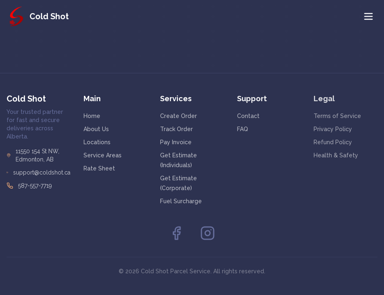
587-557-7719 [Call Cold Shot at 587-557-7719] (35, 185)
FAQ (242, 129)
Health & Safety (336, 155)
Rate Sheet (99, 168)
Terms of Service (337, 116)
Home (92, 116)
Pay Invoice (176, 142)
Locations (97, 142)
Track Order (176, 129)
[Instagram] (207, 233)
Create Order (178, 116)
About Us (96, 129)
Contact (248, 116)
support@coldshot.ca (41, 172)
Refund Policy (333, 142)
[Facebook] (176, 233)
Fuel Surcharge (181, 201)
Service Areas (103, 155)
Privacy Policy (333, 129)
